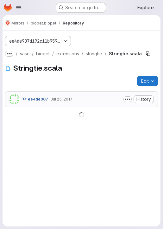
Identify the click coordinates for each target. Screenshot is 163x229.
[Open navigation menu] (19, 8)
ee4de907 (35, 98)
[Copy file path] (148, 54)
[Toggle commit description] (127, 99)
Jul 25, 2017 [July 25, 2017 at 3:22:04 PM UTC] (61, 99)
